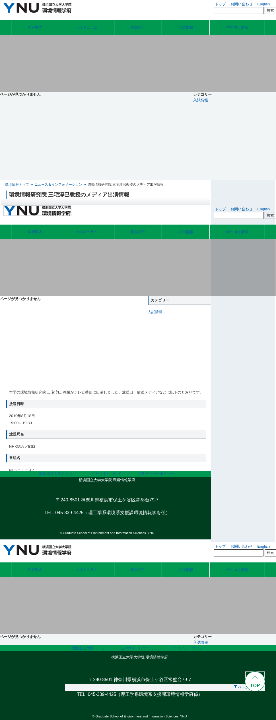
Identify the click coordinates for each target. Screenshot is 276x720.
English (263, 4)
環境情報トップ (17, 185)
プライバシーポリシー (155, 474)
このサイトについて (104, 474)
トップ (220, 4)
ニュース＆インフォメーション (58, 185)
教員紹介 (138, 27)
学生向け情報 (237, 27)
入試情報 (185, 27)
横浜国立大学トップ (55, 474)
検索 (270, 10)
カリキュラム (86, 27)
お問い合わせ (241, 4)
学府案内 (35, 27)
